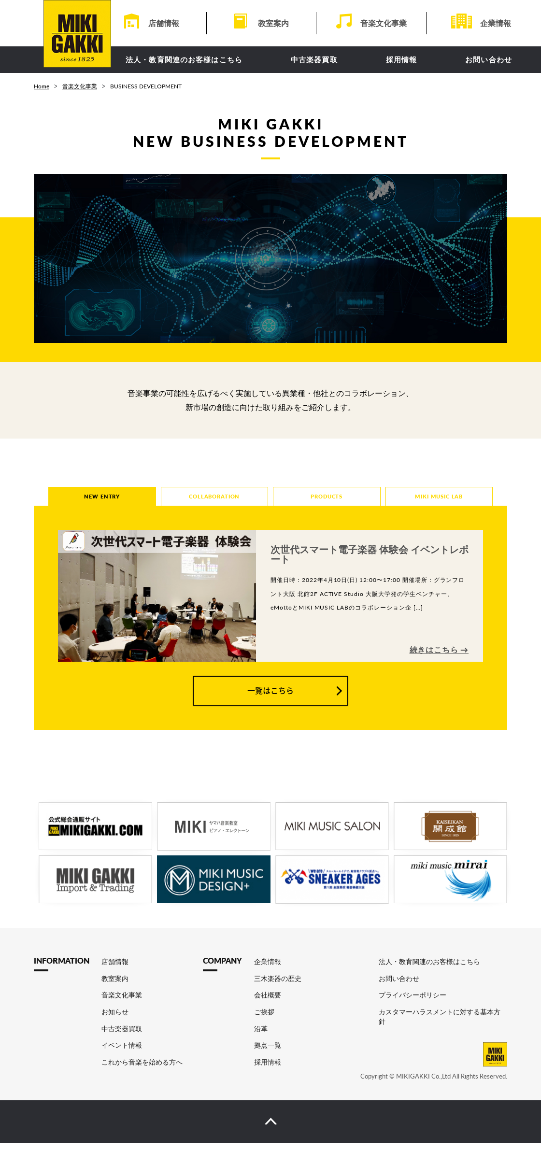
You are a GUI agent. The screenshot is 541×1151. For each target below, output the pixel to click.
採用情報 (401, 59)
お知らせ (114, 1019)
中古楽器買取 (314, 59)
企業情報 (495, 23)
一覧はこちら (270, 698)
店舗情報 (163, 23)
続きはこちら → (439, 657)
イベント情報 (121, 1053)
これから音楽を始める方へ (142, 1070)
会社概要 (267, 1003)
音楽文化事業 (383, 23)
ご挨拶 (264, 1019)
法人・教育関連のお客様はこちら (184, 59)
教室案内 (273, 23)
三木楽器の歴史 (277, 986)
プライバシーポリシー (412, 1003)
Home (41, 86)
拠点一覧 (267, 1053)
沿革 (261, 1036)
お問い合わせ (488, 59)
